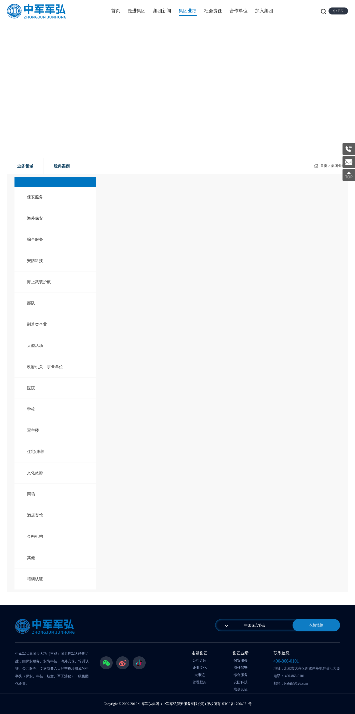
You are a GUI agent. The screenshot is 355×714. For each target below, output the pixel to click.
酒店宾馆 (35, 515)
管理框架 (200, 682)
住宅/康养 (35, 451)
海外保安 (35, 218)
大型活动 (35, 345)
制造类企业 (37, 324)
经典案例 (62, 166)
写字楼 (33, 430)
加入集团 (264, 10)
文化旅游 (35, 473)
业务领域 (25, 166)
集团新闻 (162, 10)
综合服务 (35, 239)
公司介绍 (200, 660)
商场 (31, 494)
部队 (31, 303)
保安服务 (35, 197)
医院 (31, 388)
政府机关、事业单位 (45, 367)
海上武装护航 (39, 282)
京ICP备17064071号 (237, 704)
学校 (31, 409)
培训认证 (35, 579)
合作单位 (239, 10)
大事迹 (199, 675)
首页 (115, 10)
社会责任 (213, 10)
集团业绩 (188, 10)
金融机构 (35, 536)
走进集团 (137, 10)
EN (340, 11)
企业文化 (200, 668)
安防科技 (35, 261)
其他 (31, 558)
